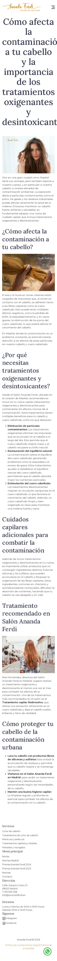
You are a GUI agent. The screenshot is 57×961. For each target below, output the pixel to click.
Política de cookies (15, 945)
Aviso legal (33, 945)
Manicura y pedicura (13, 839)
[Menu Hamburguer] (53, 7)
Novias (5, 856)
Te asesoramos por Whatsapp (47, 951)
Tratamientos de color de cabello (20, 835)
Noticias (6, 872)
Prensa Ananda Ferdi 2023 (16, 868)
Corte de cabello (11, 831)
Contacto (7, 876)
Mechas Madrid (10, 860)
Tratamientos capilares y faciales (19, 843)
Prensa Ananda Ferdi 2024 (16, 864)
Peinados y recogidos (13, 847)
